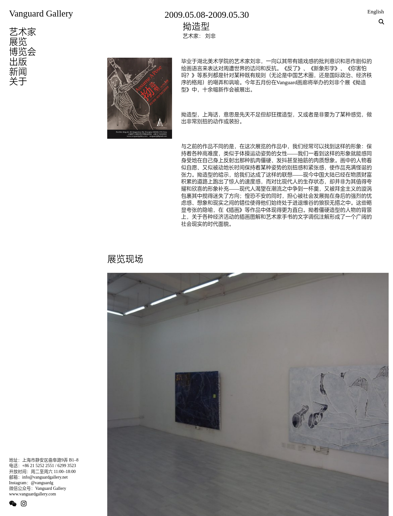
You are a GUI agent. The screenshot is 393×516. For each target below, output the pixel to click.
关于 (18, 81)
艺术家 (22, 32)
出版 (18, 62)
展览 (18, 42)
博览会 (22, 52)
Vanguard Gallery (41, 13)
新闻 (18, 72)
